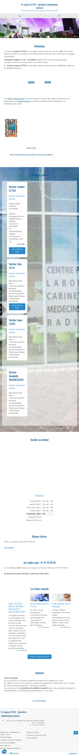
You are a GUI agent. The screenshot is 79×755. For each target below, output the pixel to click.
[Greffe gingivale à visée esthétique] (61, 597)
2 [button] (76, 36)
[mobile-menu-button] (59, 16)
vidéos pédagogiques (16, 98)
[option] (39, 28)
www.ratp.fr (9, 547)
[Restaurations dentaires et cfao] (39, 597)
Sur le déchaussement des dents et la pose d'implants (31, 154)
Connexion (72, 753)
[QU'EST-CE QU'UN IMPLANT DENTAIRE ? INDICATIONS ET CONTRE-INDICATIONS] (17, 597)
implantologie (24, 101)
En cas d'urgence (39, 700)
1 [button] (74, 36)
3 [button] (77, 36)
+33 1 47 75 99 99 (38, 725)
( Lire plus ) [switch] (21, 244)
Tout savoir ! (31, 148)
